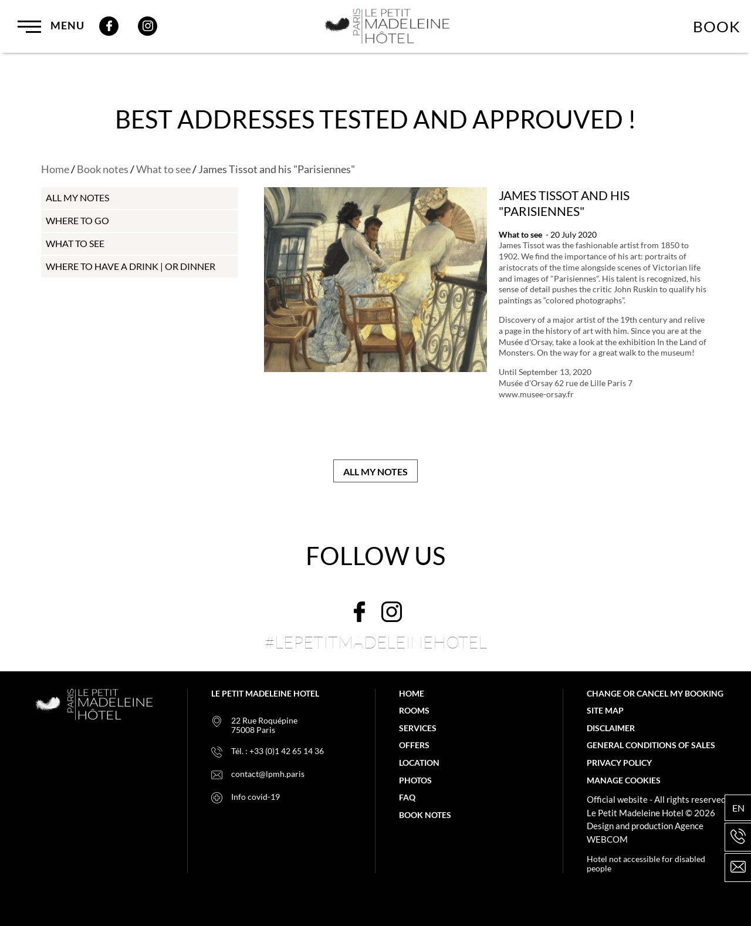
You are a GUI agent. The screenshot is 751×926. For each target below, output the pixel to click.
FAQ (407, 797)
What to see (163, 169)
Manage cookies (624, 780)
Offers (414, 745)
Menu (51, 26)
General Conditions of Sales (651, 745)
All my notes (375, 471)
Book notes (102, 169)
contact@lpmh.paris (268, 774)
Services (418, 728)
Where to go (77, 220)
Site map (605, 710)
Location (419, 763)
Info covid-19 (255, 797)
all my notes (77, 197)
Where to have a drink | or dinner (130, 266)
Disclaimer (611, 728)
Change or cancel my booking (655, 693)
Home (55, 169)
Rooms (414, 710)
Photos (415, 780)
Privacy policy (619, 763)
